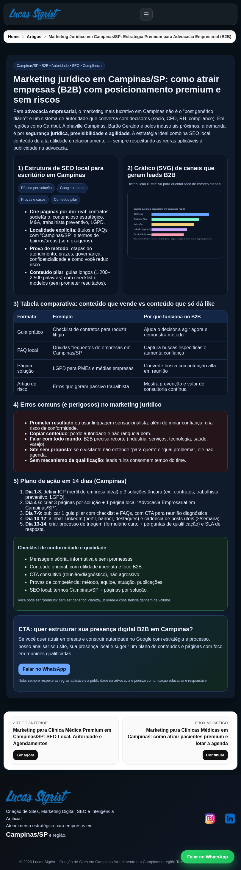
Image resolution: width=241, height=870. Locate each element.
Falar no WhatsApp (44, 669)
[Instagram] (210, 818)
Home (14, 36)
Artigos (34, 36)
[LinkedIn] (230, 818)
